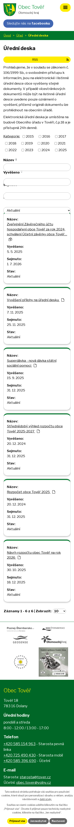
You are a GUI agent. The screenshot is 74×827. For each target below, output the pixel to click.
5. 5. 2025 (14, 252)
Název (8, 160)
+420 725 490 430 (20, 755)
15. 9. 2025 (15, 378)
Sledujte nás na (28, 23)
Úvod (7, 35)
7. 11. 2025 (15, 312)
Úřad (19, 35)
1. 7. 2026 (14, 264)
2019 (29, 143)
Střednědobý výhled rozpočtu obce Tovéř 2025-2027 (35, 428)
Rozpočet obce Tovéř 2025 (31, 492)
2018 (12, 143)
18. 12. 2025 (16, 582)
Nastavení (58, 821)
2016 (46, 136)
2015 (30, 136)
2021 (62, 143)
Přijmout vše (17, 821)
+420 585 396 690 (20, 761)
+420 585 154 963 (20, 744)
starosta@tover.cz (35, 777)
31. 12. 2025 (16, 390)
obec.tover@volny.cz (33, 782)
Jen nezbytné (38, 821)
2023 (29, 150)
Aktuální (13, 276)
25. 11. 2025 (16, 325)
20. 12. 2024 (16, 444)
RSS (50, 59)
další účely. (45, 799)
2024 (45, 150)
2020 (45, 143)
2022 (12, 150)
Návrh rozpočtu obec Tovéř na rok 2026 (34, 555)
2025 (62, 150)
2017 (62, 136)
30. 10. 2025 (16, 570)
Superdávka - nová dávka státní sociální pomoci (31, 363)
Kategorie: (11, 136)
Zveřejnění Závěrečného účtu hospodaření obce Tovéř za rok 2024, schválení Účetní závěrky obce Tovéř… (37, 231)
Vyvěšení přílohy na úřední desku (35, 300)
